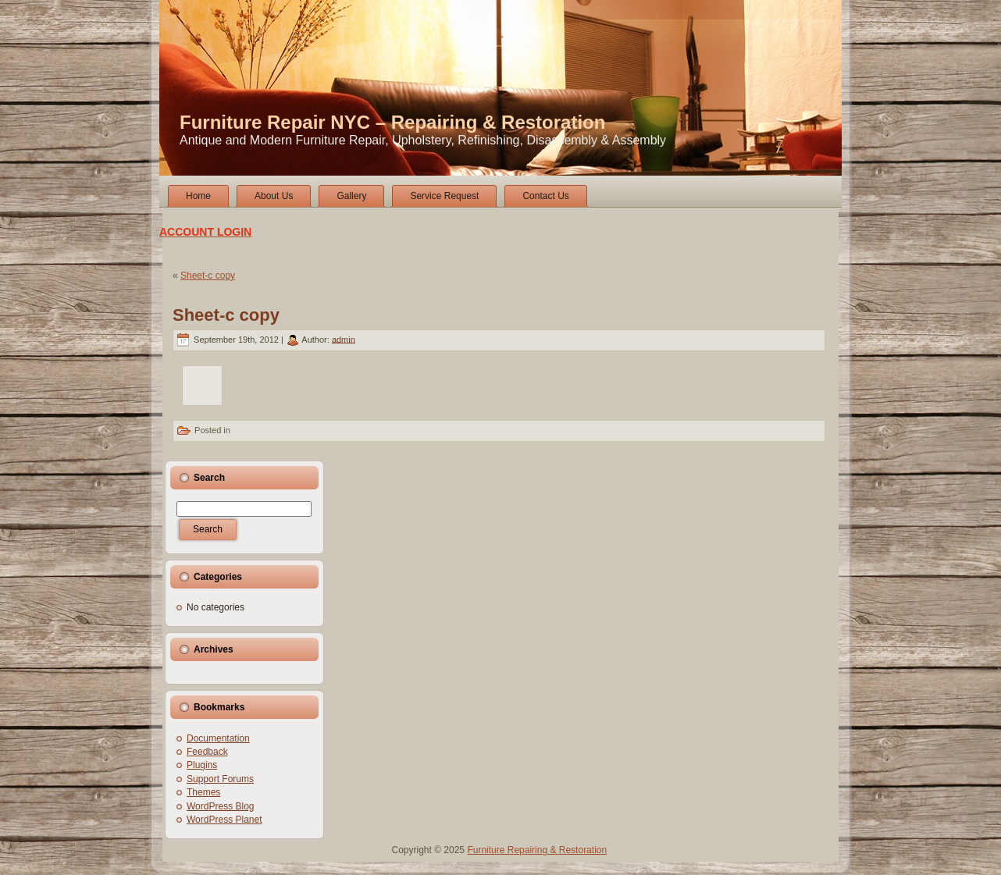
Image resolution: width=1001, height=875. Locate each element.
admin (343, 338)
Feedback (207, 751)
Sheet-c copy (207, 275)
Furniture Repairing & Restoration (537, 850)
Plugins (202, 764)
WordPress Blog (220, 806)
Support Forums (220, 779)
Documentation (218, 738)
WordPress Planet (224, 819)
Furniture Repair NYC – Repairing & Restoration (392, 122)
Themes (203, 792)
